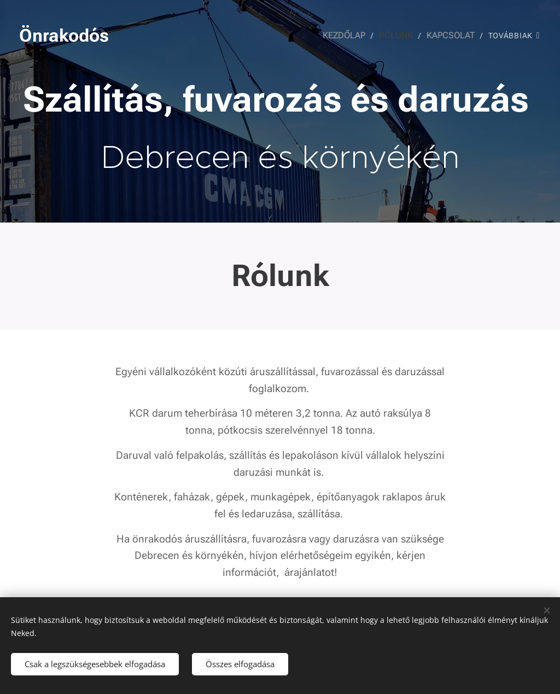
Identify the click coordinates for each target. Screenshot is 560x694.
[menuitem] (351, 35)
